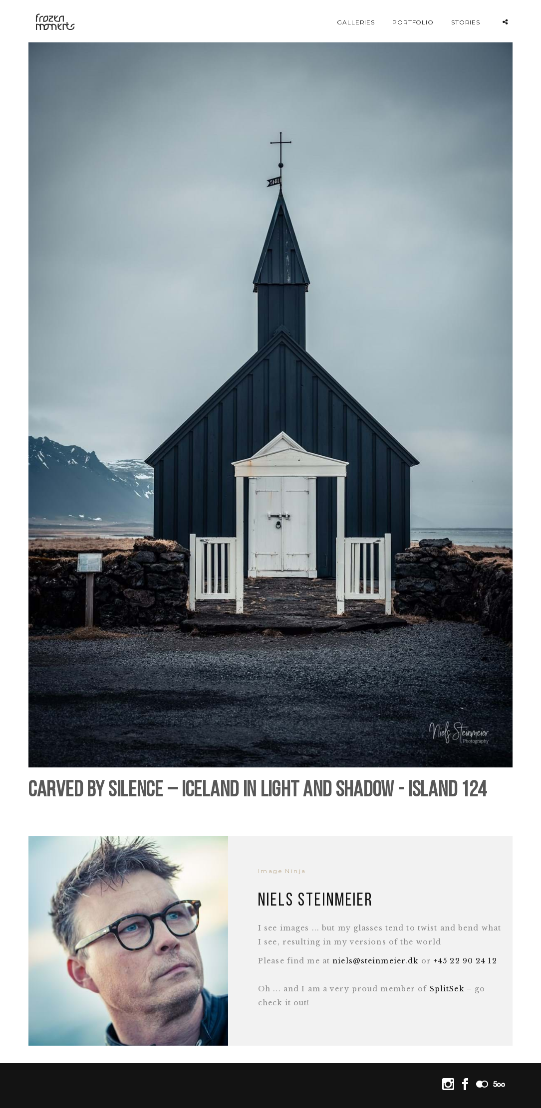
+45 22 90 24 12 (465, 960)
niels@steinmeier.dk (375, 960)
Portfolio (413, 22)
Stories (466, 22)
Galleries (356, 22)
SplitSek (447, 988)
